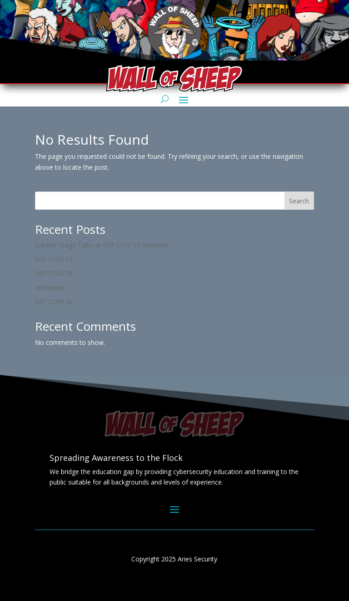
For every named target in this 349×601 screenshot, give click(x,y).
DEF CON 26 (53, 301)
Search (299, 201)
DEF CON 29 (53, 273)
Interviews (50, 287)
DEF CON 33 (53, 259)
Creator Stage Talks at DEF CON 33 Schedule (101, 245)
